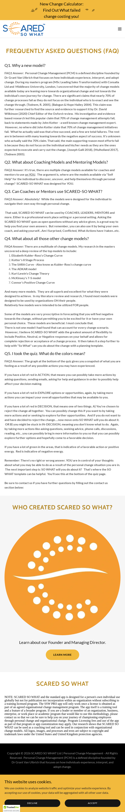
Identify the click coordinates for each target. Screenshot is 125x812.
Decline (32, 803)
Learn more (62, 654)
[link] (24, 29)
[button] (119, 29)
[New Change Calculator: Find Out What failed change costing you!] (62, 10)
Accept (93, 803)
